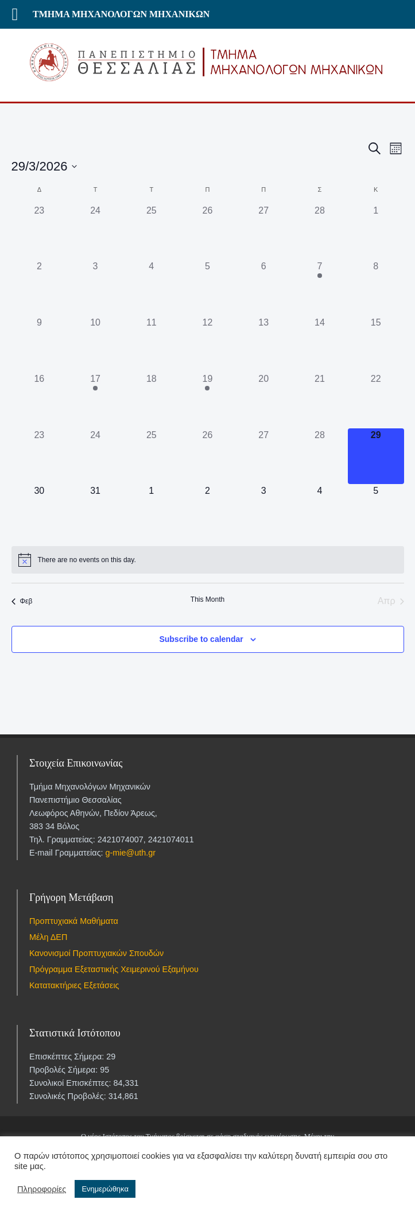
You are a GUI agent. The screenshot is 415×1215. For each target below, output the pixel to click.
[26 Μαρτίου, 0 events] (208, 456)
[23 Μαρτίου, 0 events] (39, 456)
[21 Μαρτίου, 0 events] (320, 400)
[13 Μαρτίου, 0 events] (263, 344)
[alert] (207, 560)
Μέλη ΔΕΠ (48, 937)
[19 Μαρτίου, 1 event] (208, 400)
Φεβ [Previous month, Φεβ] (22, 601)
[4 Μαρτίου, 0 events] (151, 288)
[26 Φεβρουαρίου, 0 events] (208, 232)
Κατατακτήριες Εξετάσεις (74, 985)
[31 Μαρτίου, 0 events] (95, 512)
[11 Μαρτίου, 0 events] (151, 344)
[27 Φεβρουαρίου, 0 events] (263, 232)
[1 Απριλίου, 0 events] (151, 512)
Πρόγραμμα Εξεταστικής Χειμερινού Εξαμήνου (114, 969)
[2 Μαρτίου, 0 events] (39, 288)
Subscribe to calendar (201, 639)
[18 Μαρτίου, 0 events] (151, 400)
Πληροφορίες (41, 1189)
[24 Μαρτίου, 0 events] (95, 456)
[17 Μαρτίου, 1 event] (95, 400)
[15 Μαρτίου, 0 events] (376, 344)
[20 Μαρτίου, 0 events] (263, 400)
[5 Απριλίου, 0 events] (376, 512)
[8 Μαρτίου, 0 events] (376, 288)
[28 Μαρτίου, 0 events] (320, 456)
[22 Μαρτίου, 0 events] (376, 400)
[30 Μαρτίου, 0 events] (39, 512)
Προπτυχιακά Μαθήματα (73, 921)
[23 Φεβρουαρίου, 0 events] (39, 232)
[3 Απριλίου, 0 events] (263, 512)
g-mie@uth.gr (131, 852)
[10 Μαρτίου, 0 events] (95, 344)
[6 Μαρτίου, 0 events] (263, 288)
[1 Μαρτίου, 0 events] (376, 232)
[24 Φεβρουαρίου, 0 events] (95, 232)
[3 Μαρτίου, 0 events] (95, 288)
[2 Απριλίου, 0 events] (208, 512)
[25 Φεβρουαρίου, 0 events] (151, 232)
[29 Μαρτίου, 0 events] (376, 456)
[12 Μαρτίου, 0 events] (208, 344)
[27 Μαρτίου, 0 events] (263, 456)
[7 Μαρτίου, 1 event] (320, 288)
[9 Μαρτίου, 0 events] (39, 344)
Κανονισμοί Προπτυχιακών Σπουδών (96, 953)
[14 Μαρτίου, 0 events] (320, 344)
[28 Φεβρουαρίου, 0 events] (320, 232)
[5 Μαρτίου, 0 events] (208, 288)
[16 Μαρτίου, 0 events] (39, 400)
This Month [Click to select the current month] (207, 599)
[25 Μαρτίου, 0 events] (151, 456)
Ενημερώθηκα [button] (105, 1189)
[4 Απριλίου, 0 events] (320, 512)
